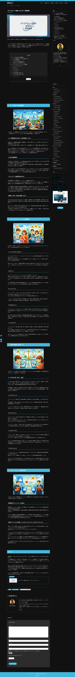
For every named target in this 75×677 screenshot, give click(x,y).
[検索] (67, 0)
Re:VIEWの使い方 (56, 135)
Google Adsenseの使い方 (58, 99)
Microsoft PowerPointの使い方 (58, 145)
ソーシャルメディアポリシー (18, 65)
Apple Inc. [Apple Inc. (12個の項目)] (64, 179)
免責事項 (37, 673)
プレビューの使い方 (57, 91)
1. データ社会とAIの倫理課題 (17, 57)
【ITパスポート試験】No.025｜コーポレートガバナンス (28, 580)
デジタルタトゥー (16, 69)
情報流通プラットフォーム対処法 (59, 36)
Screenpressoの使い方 (57, 106)
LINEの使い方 (56, 122)
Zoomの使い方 (56, 128)
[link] (19, 609)
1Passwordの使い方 (57, 112)
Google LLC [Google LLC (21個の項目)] (54, 184)
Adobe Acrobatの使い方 (57, 139)
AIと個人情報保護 (16, 60)
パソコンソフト (56, 137)
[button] (1, 335)
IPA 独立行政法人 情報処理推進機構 (25, 589)
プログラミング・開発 (57, 149)
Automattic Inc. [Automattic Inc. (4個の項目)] (55, 181)
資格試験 (9, 589)
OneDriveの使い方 (57, 124)
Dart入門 (55, 151)
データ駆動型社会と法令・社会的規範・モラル (20, 58)
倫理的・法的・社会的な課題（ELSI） (19, 62)
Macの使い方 (56, 89)
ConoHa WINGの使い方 (57, 97)
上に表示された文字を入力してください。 (15, 655)
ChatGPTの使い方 (56, 114)
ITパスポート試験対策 (15, 589)
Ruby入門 (55, 157)
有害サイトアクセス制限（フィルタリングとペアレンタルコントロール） (60, 38)
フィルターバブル (57, 32)
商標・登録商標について (43, 673)
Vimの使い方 (56, 159)
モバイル (55, 163)
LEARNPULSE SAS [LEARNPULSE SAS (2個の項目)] (55, 188)
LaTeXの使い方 (56, 141)
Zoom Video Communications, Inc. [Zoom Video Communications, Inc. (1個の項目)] (61, 191)
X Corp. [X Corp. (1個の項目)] (54, 191)
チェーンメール (15, 68)
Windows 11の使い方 (57, 108)
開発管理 (55, 171)
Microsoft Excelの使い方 (57, 143)
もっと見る (28, 79)
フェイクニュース (16, 75)
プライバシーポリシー (31, 673)
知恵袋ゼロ (10, 3)
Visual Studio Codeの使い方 (58, 173)
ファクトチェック (57, 33)
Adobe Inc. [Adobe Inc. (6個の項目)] (60, 179)
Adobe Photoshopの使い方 (58, 133)
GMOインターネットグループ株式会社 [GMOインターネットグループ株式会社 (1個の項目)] (58, 183)
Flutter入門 (56, 153)
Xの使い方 (55, 126)
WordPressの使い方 (57, 102)
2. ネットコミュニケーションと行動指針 (19, 64)
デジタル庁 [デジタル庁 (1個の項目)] (54, 193)
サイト (10, 647)
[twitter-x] (64, 0)
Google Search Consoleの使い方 (59, 100)
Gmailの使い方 (56, 116)
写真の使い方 (56, 93)
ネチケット (15, 67)
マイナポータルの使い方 (57, 129)
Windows (55, 104)
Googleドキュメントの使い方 (58, 120)
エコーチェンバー (16, 77)
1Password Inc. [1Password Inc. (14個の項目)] (55, 179)
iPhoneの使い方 (56, 165)
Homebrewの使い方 (57, 155)
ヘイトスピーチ (15, 71)
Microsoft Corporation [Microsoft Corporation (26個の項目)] (56, 189)
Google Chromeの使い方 (58, 118)
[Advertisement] (28, 92)
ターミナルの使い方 (57, 161)
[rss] (66, 0)
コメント (10, 625)
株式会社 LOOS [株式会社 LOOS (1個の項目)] (59, 193)
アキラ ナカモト (12, 605)
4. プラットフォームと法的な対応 (59, 35)
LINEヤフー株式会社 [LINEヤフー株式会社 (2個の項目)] (62, 188)
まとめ (54, 40)
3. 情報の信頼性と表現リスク (17, 72)
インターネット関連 (57, 110)
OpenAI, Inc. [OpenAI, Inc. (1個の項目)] (63, 189)
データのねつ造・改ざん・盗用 (18, 74)
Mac (54, 87)
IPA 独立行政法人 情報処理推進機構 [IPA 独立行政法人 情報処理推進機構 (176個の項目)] (58, 186)
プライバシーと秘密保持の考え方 (18, 61)
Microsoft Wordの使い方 (57, 147)
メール (10, 643)
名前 (10, 639)
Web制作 (55, 95)
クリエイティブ (56, 131)
